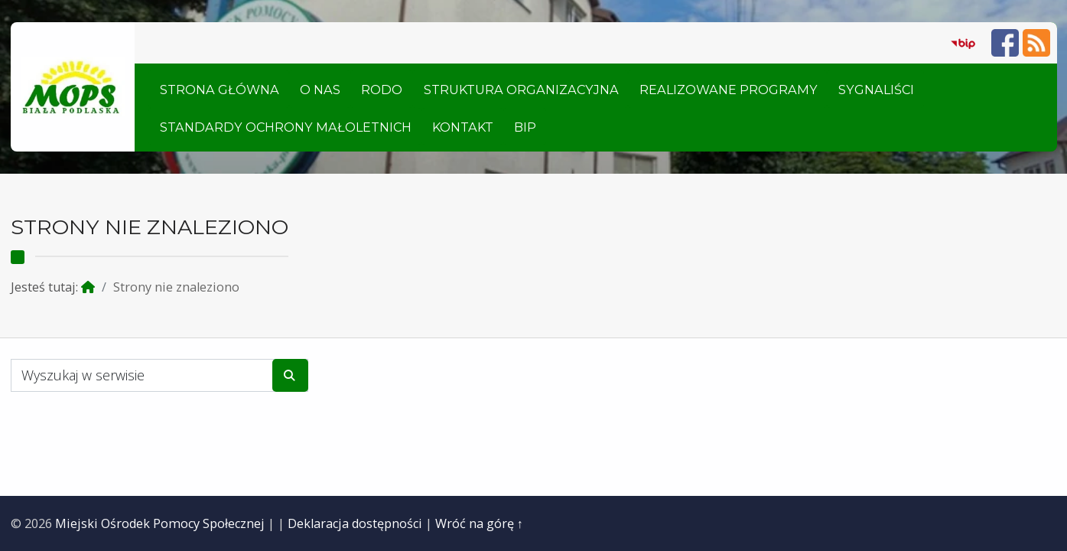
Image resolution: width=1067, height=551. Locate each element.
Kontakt (462, 127)
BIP (525, 127)
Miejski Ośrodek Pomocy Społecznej (160, 523)
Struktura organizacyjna (521, 89)
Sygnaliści (876, 89)
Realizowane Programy (728, 89)
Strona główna (219, 89)
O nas (320, 89)
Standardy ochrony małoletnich (286, 127)
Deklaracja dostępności (355, 523)
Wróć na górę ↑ (479, 523)
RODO (381, 89)
